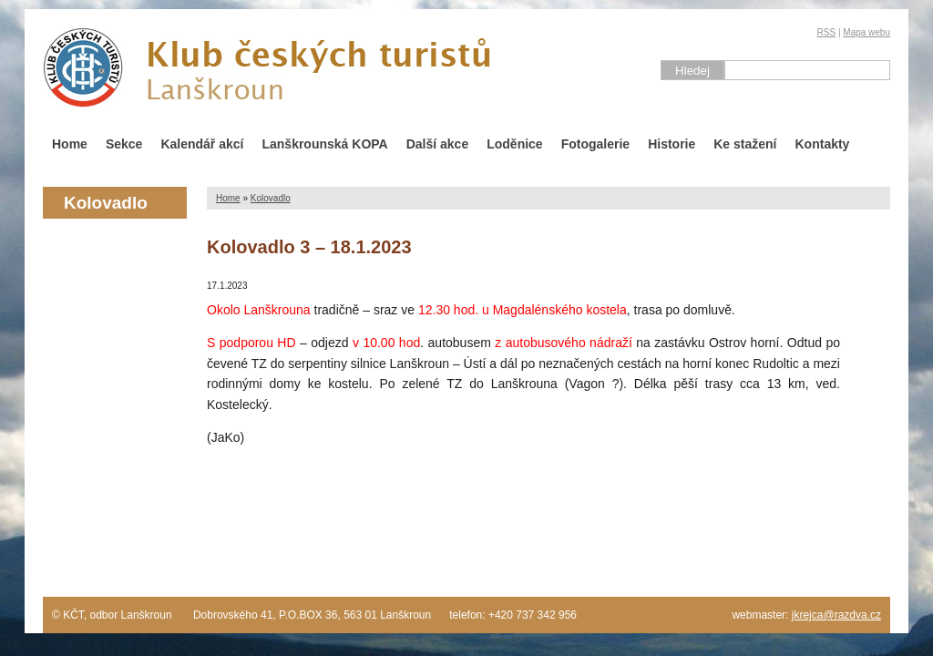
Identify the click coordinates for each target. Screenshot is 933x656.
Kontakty (822, 144)
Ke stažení (744, 144)
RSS (826, 32)
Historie (671, 144)
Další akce (437, 144)
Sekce (124, 144)
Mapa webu (866, 32)
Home (69, 144)
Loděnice (514, 144)
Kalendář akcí (201, 144)
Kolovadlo (271, 198)
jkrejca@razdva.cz (836, 615)
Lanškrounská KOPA (324, 144)
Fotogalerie (595, 144)
